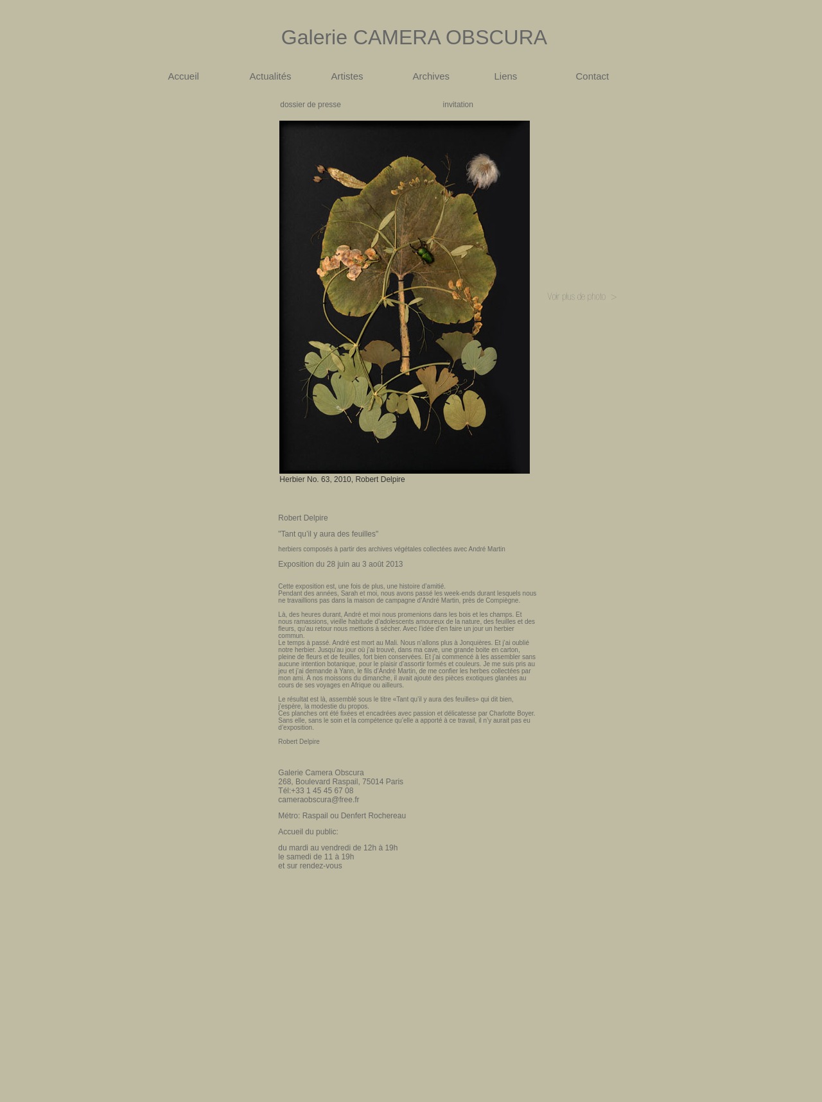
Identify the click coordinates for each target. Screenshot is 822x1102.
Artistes (347, 76)
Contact (592, 76)
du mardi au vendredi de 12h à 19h (338, 847)
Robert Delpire (303, 517)
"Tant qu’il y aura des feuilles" (328, 533)
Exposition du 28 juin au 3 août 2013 (340, 564)
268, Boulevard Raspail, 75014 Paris (340, 781)
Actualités (271, 76)
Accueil (183, 76)
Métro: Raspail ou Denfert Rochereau (342, 815)
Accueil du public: (308, 831)
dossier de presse (310, 104)
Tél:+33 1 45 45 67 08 (315, 790)
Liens (506, 76)
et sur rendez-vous (310, 865)
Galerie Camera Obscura (320, 772)
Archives (431, 76)
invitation (458, 104)
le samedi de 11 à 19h (316, 856)
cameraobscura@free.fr (318, 799)
